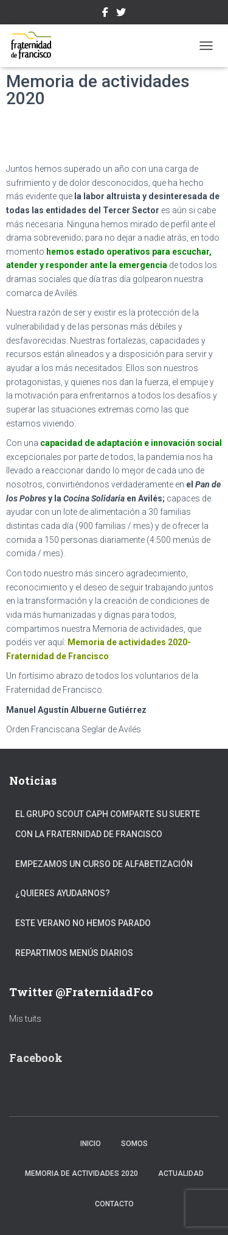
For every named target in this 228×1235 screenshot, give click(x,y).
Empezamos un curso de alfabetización (104, 864)
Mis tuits (25, 1019)
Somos (134, 1143)
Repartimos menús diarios (74, 953)
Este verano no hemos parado (83, 923)
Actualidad (181, 1173)
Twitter (121, 14)
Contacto (114, 1204)
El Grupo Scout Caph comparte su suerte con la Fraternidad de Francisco (107, 824)
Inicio (90, 1143)
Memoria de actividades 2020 (81, 1173)
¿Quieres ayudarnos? (62, 893)
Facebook (105, 14)
